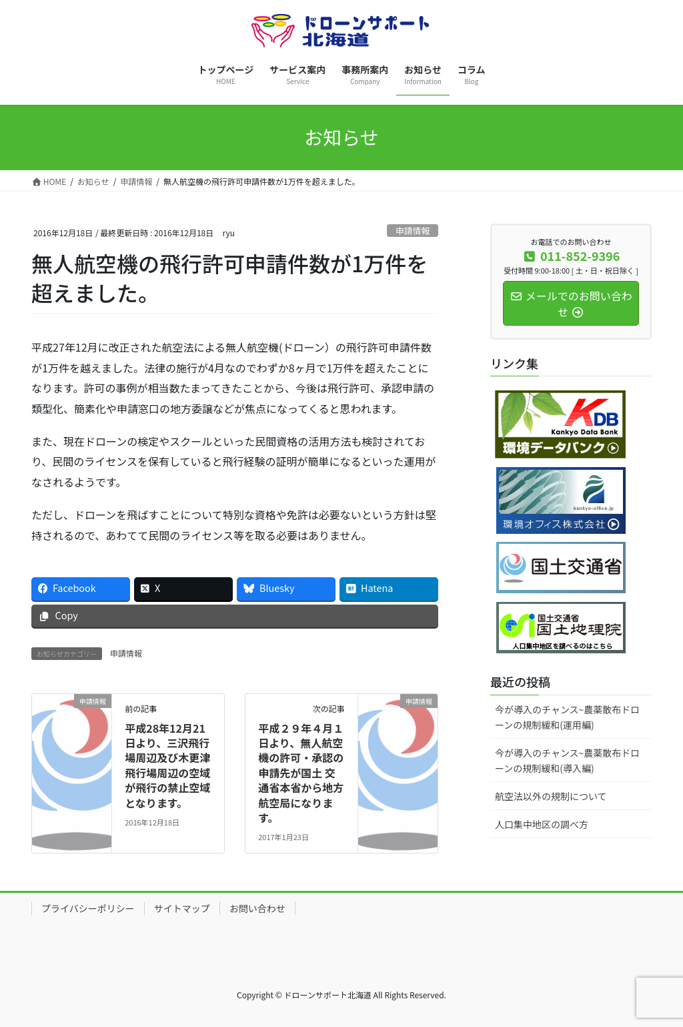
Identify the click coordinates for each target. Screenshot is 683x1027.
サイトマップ (182, 908)
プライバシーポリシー (88, 908)
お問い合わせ (257, 908)
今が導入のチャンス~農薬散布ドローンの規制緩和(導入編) (567, 760)
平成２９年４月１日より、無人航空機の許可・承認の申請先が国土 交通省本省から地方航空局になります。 (301, 772)
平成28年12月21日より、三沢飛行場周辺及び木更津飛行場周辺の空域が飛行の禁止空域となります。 (167, 765)
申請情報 (413, 230)
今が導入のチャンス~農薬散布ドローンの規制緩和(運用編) (567, 717)
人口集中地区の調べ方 (541, 824)
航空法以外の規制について (551, 796)
